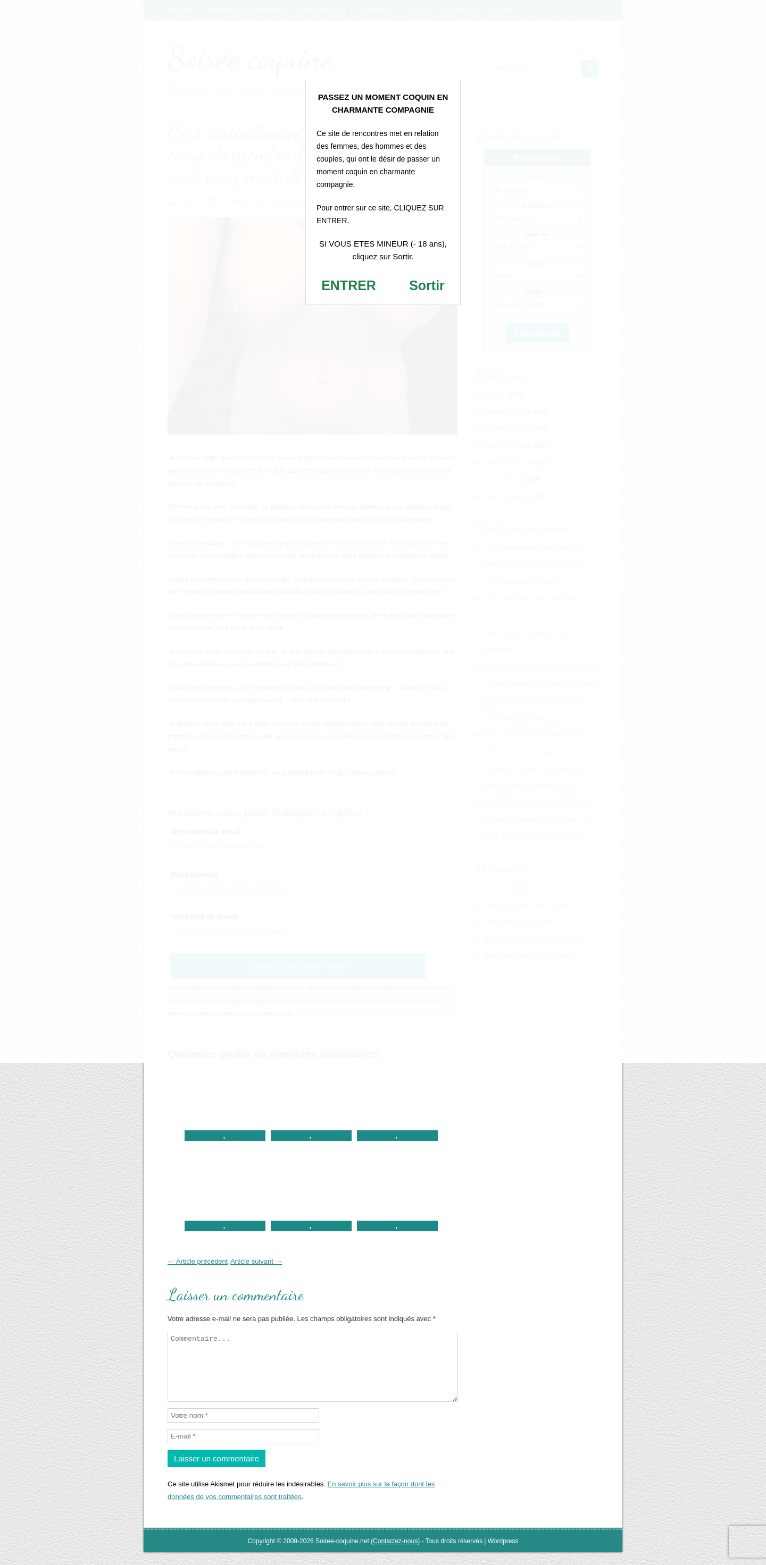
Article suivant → (256, 1261)
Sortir (427, 285)
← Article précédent (198, 1261)
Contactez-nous (395, 1554)
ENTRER (348, 285)
